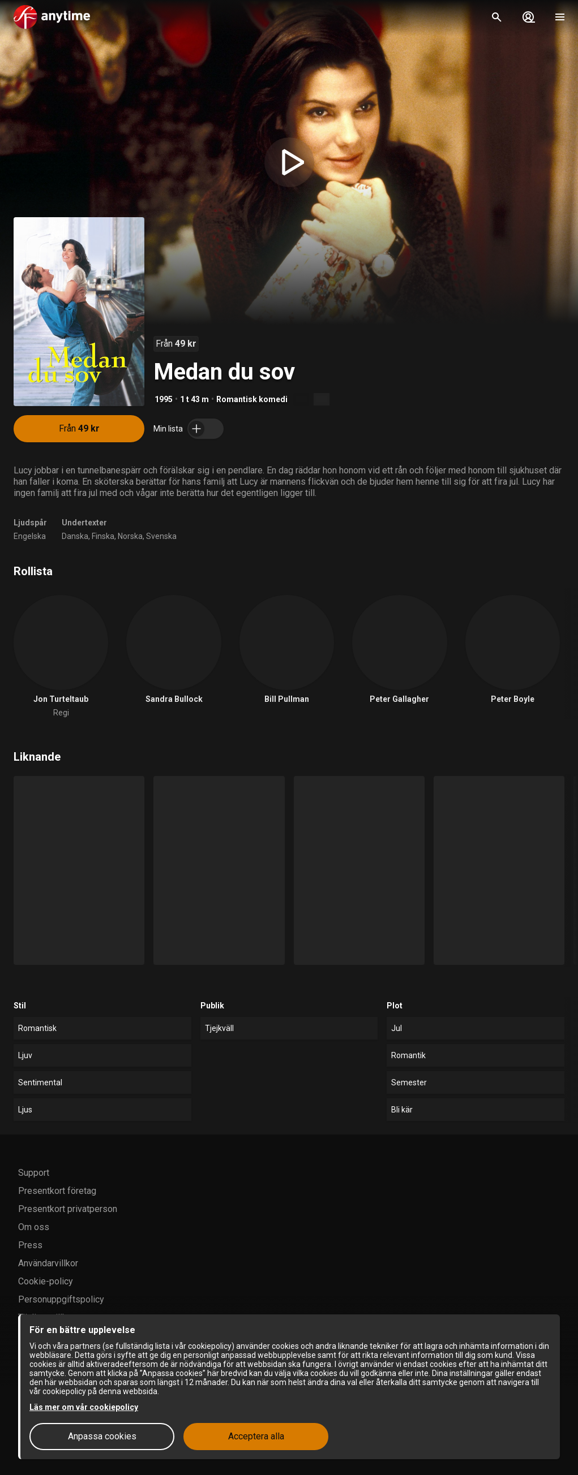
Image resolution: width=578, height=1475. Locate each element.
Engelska (30, 536)
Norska (130, 536)
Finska (103, 536)
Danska (75, 536)
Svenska (161, 536)
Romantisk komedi (252, 399)
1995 (164, 399)
